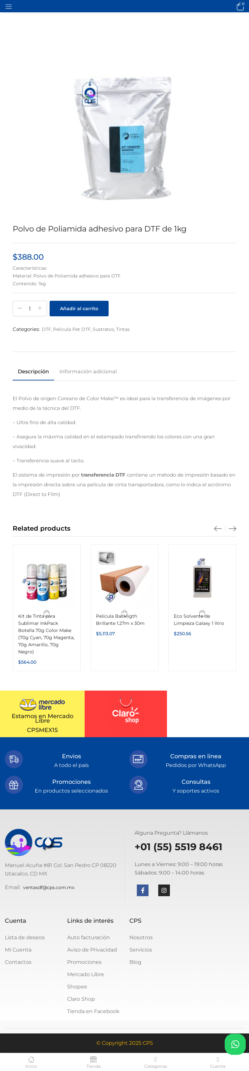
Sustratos (103, 329)
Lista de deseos (25, 937)
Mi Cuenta (18, 950)
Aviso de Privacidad (92, 950)
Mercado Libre (85, 974)
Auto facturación (88, 937)
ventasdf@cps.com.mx (48, 887)
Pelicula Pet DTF (72, 329)
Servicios (140, 950)
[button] (239, 6)
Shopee (77, 987)
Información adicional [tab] (88, 371)
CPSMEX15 (42, 730)
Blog (135, 962)
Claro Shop (81, 999)
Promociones (84, 962)
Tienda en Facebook (93, 1011)
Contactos (18, 962)
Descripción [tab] (33, 371)
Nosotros (141, 937)
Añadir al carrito (79, 308)
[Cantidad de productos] (30, 308)
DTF (46, 329)
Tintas (123, 329)
